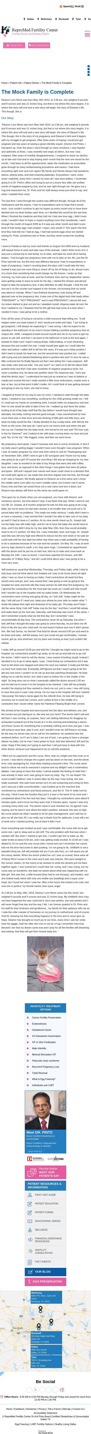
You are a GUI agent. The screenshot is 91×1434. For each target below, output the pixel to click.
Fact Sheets (39, 1262)
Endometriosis (39, 1024)
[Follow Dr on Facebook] (29, 1390)
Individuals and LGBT (43, 1085)
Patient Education (43, 1204)
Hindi (78, 6)
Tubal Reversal (39, 1073)
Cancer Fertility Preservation (46, 1017)
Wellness (38, 1230)
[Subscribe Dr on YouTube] (42, 1390)
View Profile (35, 1152)
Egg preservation (45, 1281)
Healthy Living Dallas (65, 1424)
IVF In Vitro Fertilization (44, 1042)
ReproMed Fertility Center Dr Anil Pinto (24, 1416)
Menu (87, 31)
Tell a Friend (54, 1409)
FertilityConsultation (40, 1251)
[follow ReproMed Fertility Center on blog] (82, 6)
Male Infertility (39, 1048)
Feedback (19, 1409)
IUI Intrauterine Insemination (46, 1036)
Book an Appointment (39, 45)
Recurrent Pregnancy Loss (45, 1067)
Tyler (78, 19)
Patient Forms (40, 1213)
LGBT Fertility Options (41, 1424)
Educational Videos (44, 1221)
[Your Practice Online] (45, 1432)
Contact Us (78, 1409)
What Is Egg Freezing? (43, 1079)
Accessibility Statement (45, 1413)
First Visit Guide (42, 1195)
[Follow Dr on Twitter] (35, 1390)
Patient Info (16, 83)
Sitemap (66, 1409)
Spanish (67, 6)
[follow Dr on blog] (62, 1390)
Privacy (42, 1409)
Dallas (30, 19)
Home (4, 83)
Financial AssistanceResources (45, 1240)
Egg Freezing (21, 1424)
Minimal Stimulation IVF (44, 1054)
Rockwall (64, 19)
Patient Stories (31, 83)
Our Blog (39, 1272)
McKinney (46, 19)
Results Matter (52, 1173)
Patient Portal (16, 45)
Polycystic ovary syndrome (45, 1060)
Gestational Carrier (41, 1030)
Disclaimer (31, 1409)
